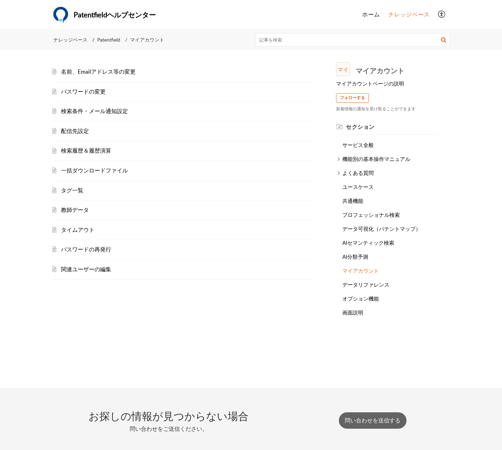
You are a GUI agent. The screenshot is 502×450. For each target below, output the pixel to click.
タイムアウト (77, 230)
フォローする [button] (352, 98)
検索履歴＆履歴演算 (86, 150)
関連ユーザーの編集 (86, 269)
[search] (353, 39)
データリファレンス (365, 284)
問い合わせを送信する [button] (373, 420)
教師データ (75, 210)
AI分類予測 (355, 256)
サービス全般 (358, 144)
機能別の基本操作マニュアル (376, 158)
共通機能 (352, 200)
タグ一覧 (72, 190)
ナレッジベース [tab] (409, 14)
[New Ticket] (372, 420)
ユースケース (358, 186)
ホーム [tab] (371, 14)
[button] (442, 15)
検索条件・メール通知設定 (94, 111)
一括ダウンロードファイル (94, 170)
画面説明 (352, 312)
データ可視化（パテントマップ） (381, 228)
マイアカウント (360, 270)
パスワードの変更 (83, 91)
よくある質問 (358, 172)
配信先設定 (75, 131)
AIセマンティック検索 (368, 242)
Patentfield (108, 39)
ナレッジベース (70, 39)
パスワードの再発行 (86, 249)
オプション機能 (360, 298)
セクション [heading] (360, 127)
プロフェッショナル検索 (371, 214)
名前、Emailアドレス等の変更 (98, 71)
